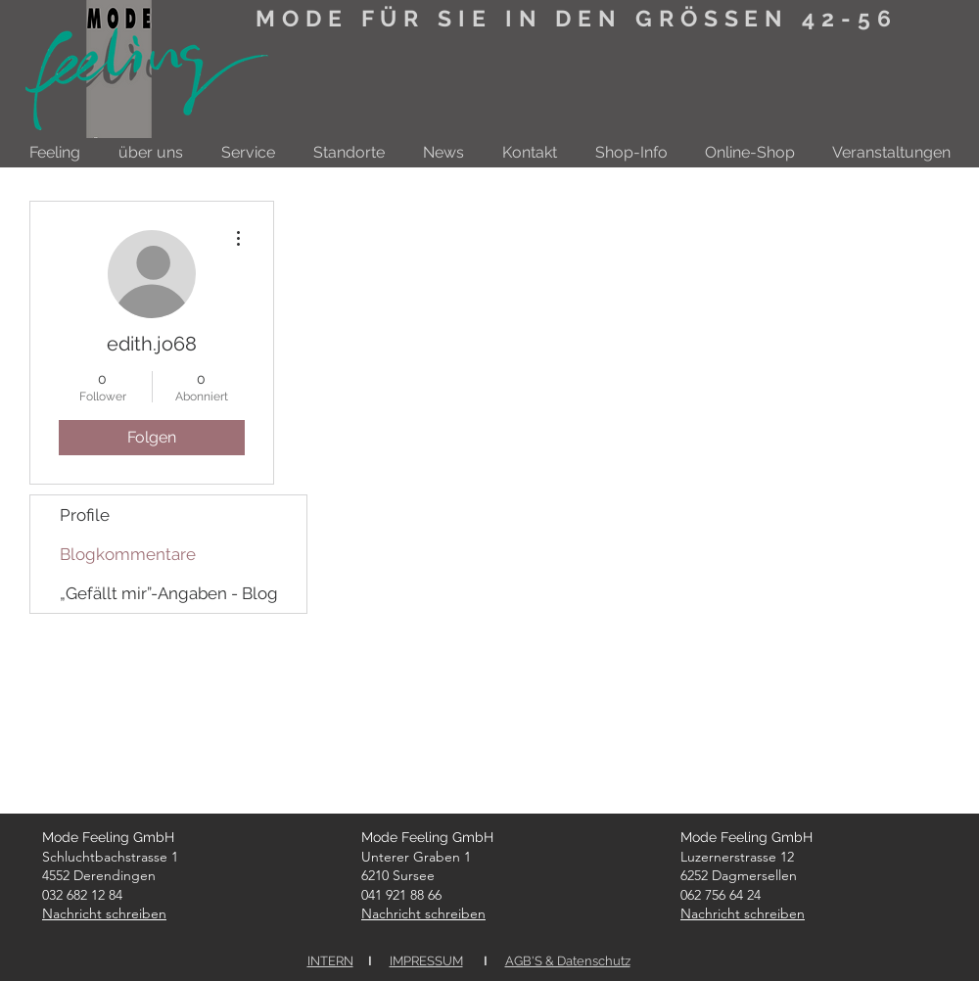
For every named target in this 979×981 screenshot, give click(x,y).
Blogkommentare (128, 554)
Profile (85, 515)
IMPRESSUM (426, 961)
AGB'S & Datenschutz (567, 961)
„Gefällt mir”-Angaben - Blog (169, 593)
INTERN (330, 961)
